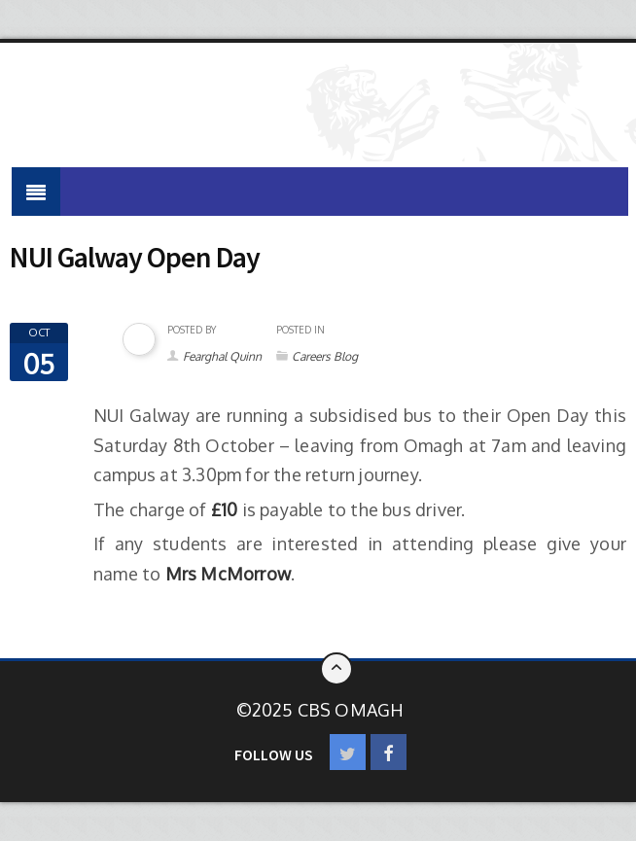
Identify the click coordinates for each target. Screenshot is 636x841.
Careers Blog (325, 356)
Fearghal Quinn (222, 356)
